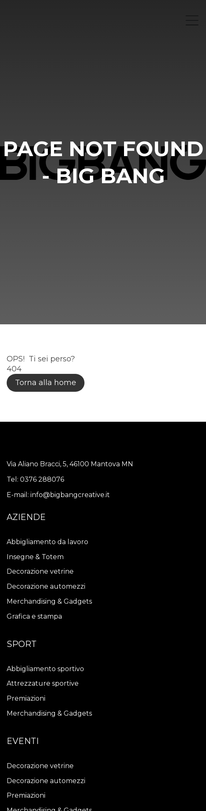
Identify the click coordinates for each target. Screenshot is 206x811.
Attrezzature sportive (43, 683)
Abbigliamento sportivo (45, 669)
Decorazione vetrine (40, 571)
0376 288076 (42, 479)
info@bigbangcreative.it (70, 495)
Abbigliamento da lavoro (47, 542)
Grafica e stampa (34, 616)
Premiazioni (26, 698)
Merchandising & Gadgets (49, 601)
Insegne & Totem (35, 557)
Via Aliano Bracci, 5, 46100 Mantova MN (70, 464)
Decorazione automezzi (46, 586)
